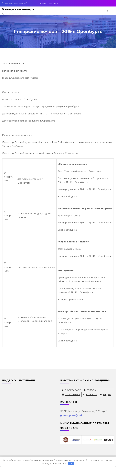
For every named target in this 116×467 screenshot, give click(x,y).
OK (71, 464)
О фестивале (73, 390)
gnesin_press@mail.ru (73, 415)
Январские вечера (18, 9)
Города (91, 390)
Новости (91, 394)
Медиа (107, 394)
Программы (72, 394)
